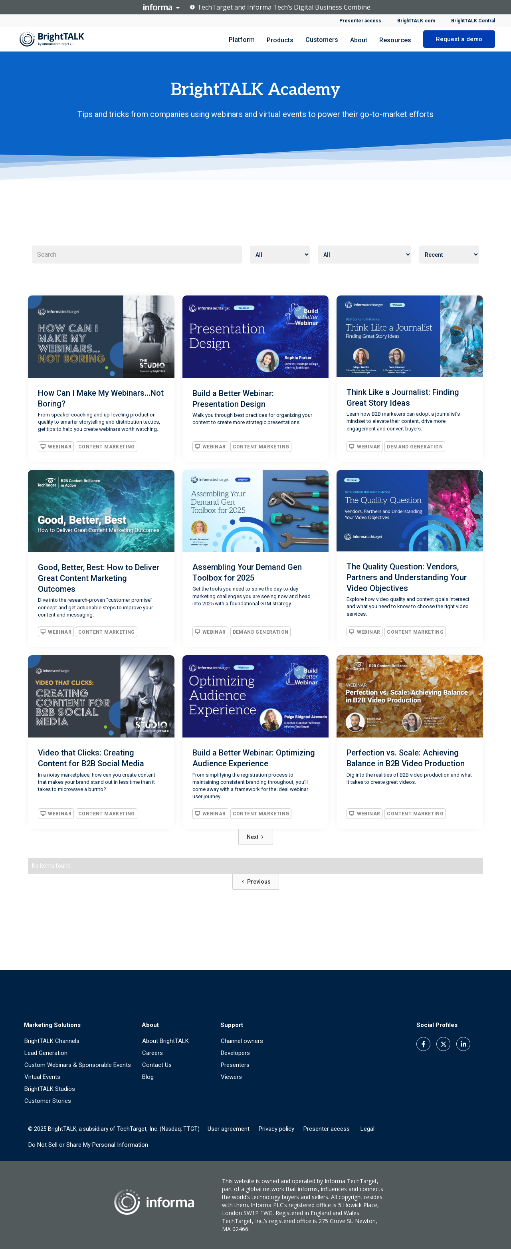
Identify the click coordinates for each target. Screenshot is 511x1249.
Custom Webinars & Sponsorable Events (77, 1065)
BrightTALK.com (416, 21)
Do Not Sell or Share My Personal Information (88, 1144)
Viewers (231, 1076)
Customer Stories (47, 1100)
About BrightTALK (165, 1041)
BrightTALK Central (473, 21)
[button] (280, 39)
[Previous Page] (255, 882)
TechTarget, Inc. (137, 1128)
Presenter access (360, 21)
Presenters (235, 1065)
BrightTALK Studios (49, 1088)
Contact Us (157, 1065)
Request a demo (459, 39)
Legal (367, 1128)
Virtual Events (42, 1076)
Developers (235, 1053)
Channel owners (242, 1041)
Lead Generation (45, 1053)
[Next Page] (255, 837)
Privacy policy (276, 1128)
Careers (152, 1053)
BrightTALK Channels (51, 1041)
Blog (148, 1076)
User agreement (229, 1128)
